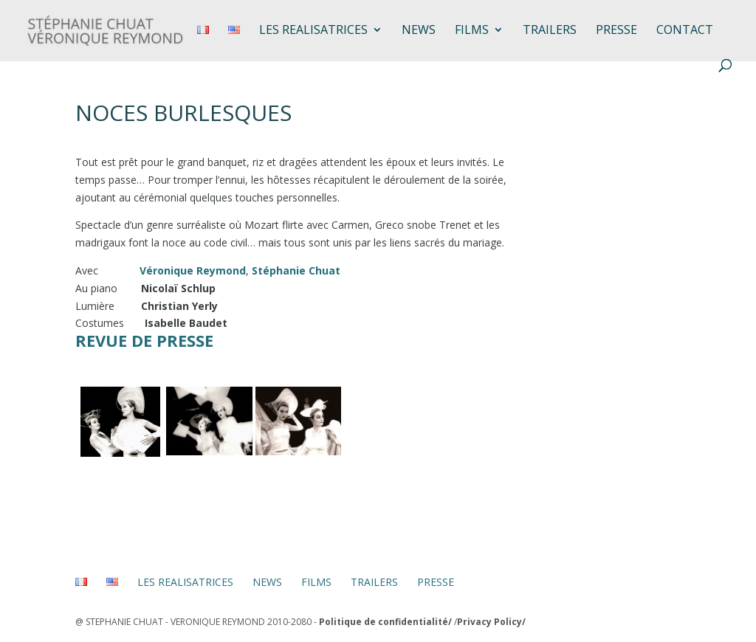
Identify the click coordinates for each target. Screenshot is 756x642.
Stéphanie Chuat (296, 270)
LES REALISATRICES (313, 31)
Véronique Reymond (193, 270)
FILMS (472, 31)
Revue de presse (144, 340)
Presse (616, 31)
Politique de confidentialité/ (385, 621)
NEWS (419, 31)
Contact (684, 31)
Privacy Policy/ (491, 621)
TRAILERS (550, 31)
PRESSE (435, 582)
